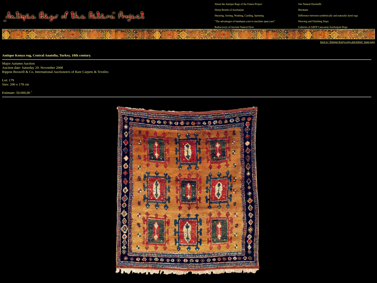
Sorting (229, 15)
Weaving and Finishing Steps (313, 21)
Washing (238, 15)
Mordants (303, 9)
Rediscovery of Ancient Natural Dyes (234, 27)
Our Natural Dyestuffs (309, 4)
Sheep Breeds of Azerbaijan (229, 9)
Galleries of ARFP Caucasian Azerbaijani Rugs (322, 27)
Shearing (219, 15)
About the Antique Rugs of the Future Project (238, 4)
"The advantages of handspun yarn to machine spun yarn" (245, 21)
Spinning (259, 15)
